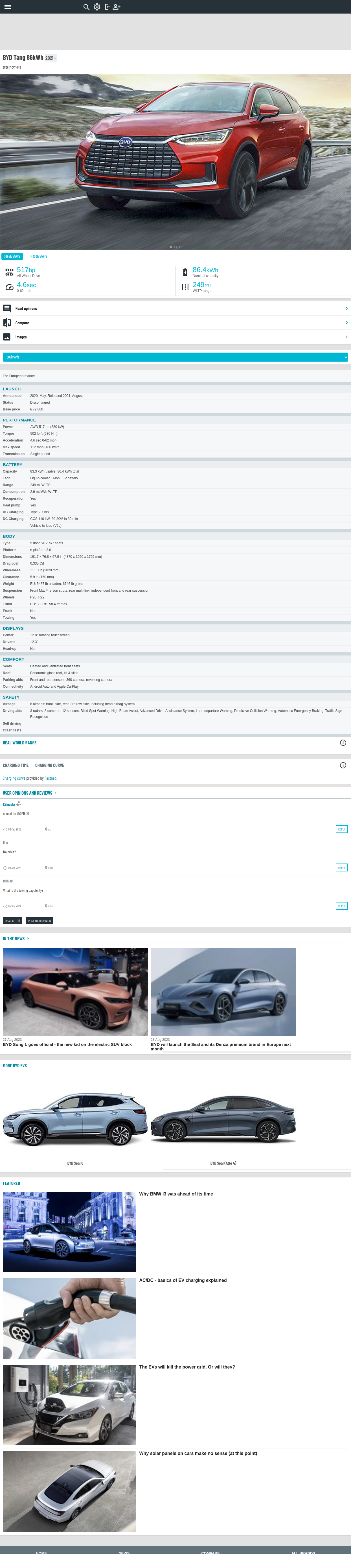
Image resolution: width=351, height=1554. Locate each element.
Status (8, 403)
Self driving (12, 723)
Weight (8, 584)
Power (8, 427)
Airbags (9, 704)
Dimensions (12, 557)
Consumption (14, 492)
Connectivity (13, 687)
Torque (8, 434)
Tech (6, 478)
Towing (8, 618)
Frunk (7, 611)
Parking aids (13, 680)
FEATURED (11, 1183)
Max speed (11, 447)
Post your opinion (39, 921)
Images (182, 337)
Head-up (9, 649)
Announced (12, 396)
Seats (7, 666)
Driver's (9, 642)
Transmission (14, 454)
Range (8, 485)
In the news (16, 938)
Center (8, 635)
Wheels (9, 597)
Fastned (50, 778)
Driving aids (12, 711)
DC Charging (13, 519)
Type (6, 543)
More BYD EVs (15, 1065)
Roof (6, 673)
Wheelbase (12, 570)
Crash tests (12, 730)
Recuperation (14, 498)
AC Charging (13, 512)
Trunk (7, 604)
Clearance (11, 577)
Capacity (10, 471)
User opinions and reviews (30, 792)
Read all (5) (12, 921)
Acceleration (13, 440)
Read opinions (182, 308)
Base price (11, 409)
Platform (10, 550)
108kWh (37, 256)
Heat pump (11, 505)
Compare (182, 323)
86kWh (12, 256)
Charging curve (14, 778)
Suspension (12, 591)
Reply (341, 829)
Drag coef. (11, 563)
